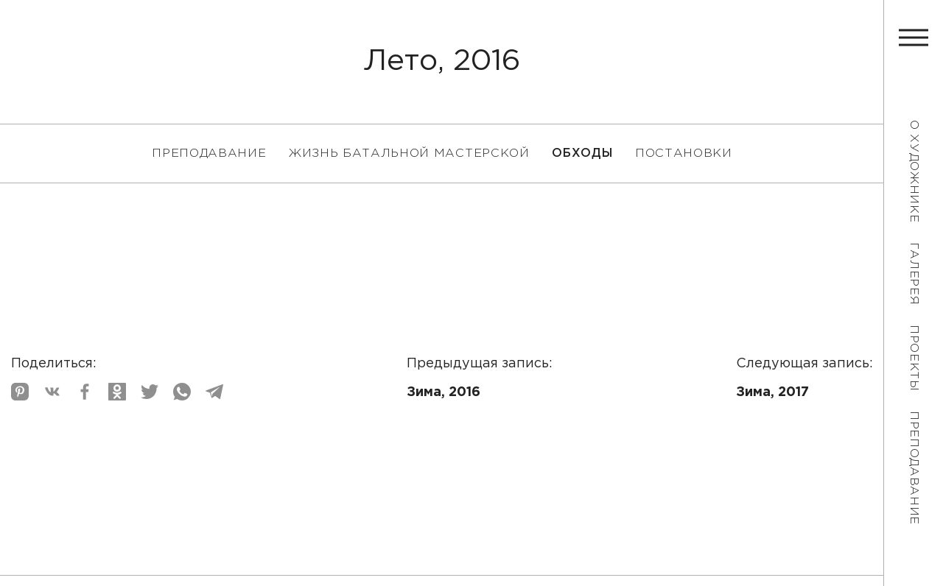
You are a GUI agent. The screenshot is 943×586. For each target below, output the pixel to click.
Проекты (913, 358)
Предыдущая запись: (480, 380)
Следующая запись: (804, 380)
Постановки (683, 153)
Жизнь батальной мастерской (409, 153)
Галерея (913, 274)
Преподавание (913, 468)
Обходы (582, 153)
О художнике (913, 171)
